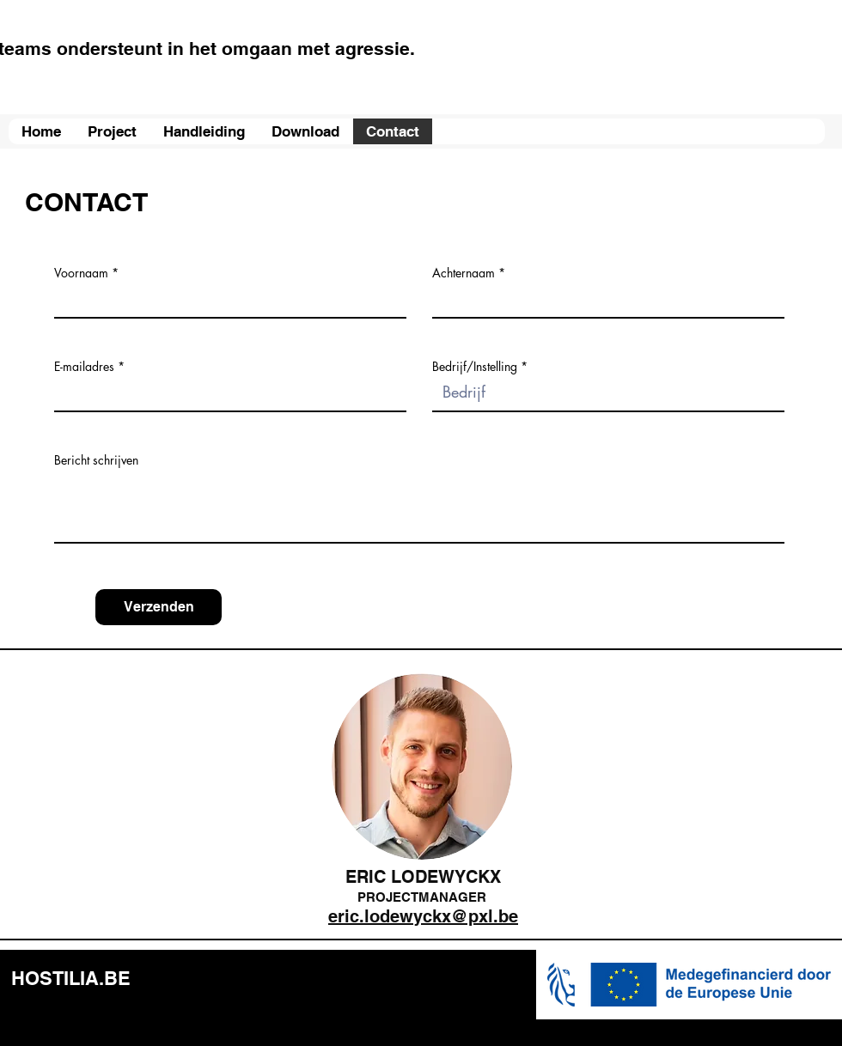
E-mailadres (84, 367)
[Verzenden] (158, 607)
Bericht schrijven (96, 460)
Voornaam (81, 273)
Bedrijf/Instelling (474, 367)
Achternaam (463, 273)
